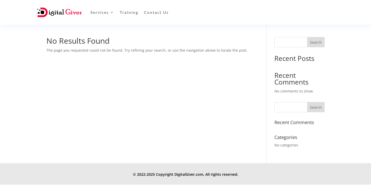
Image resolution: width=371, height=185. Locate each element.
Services (99, 12)
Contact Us (156, 12)
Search (316, 42)
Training (129, 12)
